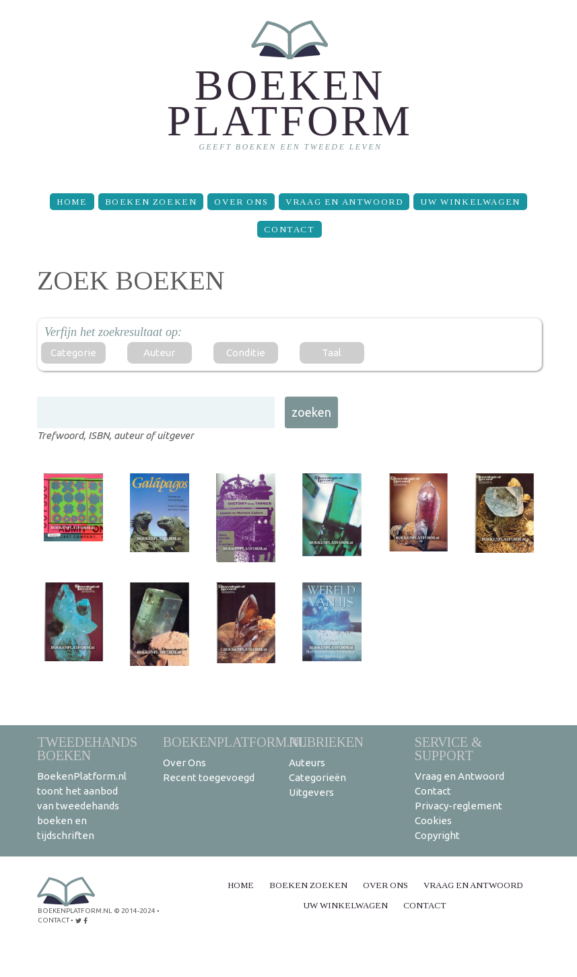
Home (72, 202)
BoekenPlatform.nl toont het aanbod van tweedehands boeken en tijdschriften (82, 805)
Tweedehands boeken (87, 748)
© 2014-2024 (135, 910)
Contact (289, 229)
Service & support (448, 748)
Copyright (437, 835)
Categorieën (317, 777)
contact (53, 920)
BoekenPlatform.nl (235, 742)
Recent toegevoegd (208, 777)
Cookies (433, 820)
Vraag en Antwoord (344, 202)
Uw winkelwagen (470, 202)
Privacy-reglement (458, 805)
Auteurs (307, 762)
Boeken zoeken (151, 202)
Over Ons (241, 202)
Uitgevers (311, 792)
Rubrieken (326, 742)
